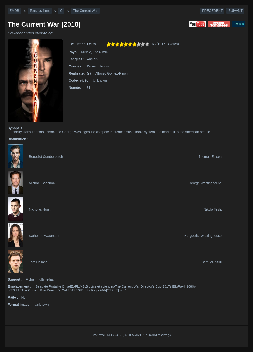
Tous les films (40, 11)
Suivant (235, 11)
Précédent (212, 11)
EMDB (14, 11)
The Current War (85, 11)
